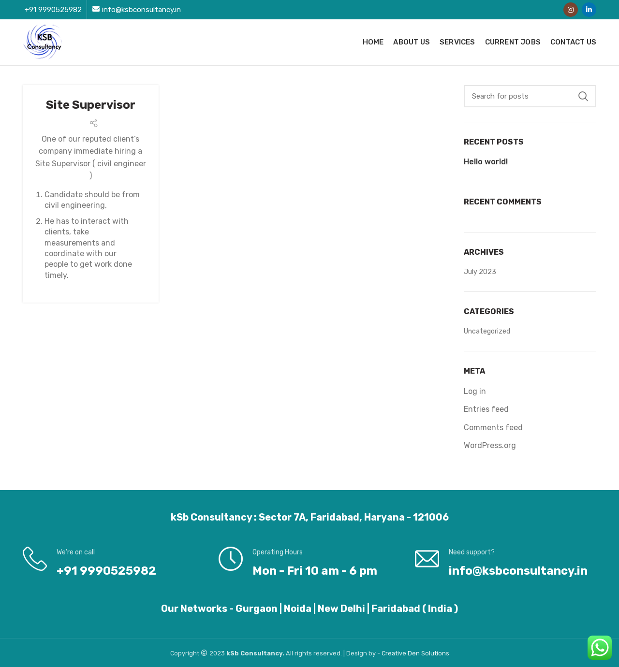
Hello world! (486, 161)
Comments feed (493, 427)
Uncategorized (487, 331)
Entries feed (486, 409)
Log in (475, 391)
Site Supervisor (90, 105)
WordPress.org (490, 445)
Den (414, 653)
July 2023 (480, 272)
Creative (395, 653)
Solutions (435, 653)
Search (583, 96)
